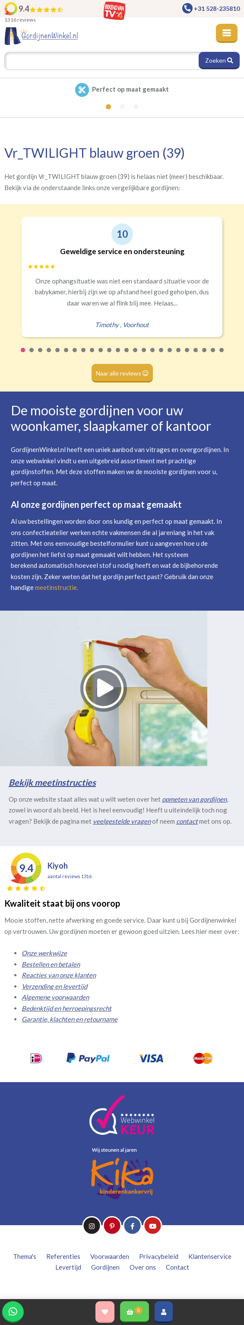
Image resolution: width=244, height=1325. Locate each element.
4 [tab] (49, 355)
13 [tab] (127, 355)
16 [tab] (152, 355)
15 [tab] (144, 355)
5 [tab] (57, 355)
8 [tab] (83, 355)
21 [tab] (196, 355)
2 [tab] (32, 355)
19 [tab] (178, 355)
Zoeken (219, 60)
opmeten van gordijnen (194, 799)
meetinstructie (56, 587)
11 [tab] (109, 355)
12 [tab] (118, 355)
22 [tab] (204, 355)
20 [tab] (187, 355)
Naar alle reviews (122, 373)
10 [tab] (101, 355)
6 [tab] (66, 355)
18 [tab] (170, 355)
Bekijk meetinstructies (52, 782)
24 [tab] (222, 355)
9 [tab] (92, 355)
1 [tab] (23, 355)
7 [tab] (75, 355)
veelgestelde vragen (122, 821)
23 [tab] (213, 355)
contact (187, 821)
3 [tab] (40, 355)
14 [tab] (135, 355)
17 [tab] (161, 355)
